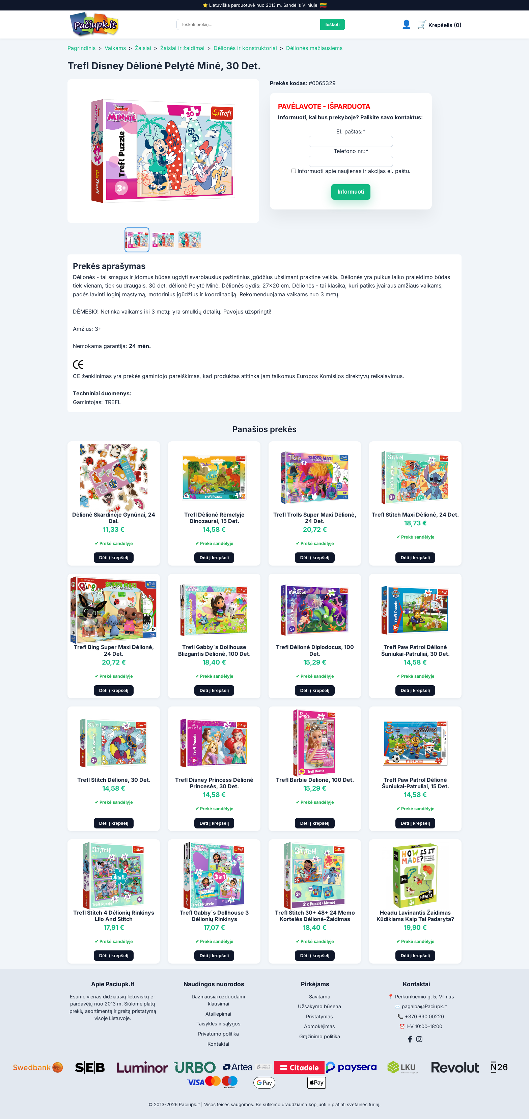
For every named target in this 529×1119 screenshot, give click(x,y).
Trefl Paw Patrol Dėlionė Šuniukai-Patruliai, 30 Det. (415, 650)
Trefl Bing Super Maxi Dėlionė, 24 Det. (114, 650)
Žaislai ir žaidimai (182, 48)
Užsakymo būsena (319, 1006)
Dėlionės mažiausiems (314, 48)
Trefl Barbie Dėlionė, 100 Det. (315, 779)
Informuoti (350, 192)
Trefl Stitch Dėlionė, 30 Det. (113, 779)
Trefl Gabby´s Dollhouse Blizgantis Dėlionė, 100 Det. (214, 650)
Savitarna (319, 996)
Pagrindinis (81, 48)
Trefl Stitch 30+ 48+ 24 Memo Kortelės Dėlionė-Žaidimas (315, 915)
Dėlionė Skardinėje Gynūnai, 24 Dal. (113, 517)
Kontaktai (218, 1044)
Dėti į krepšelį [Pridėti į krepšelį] (114, 557)
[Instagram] (419, 1039)
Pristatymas (319, 1016)
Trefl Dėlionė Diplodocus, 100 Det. (315, 650)
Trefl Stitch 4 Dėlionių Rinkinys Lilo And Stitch (113, 915)
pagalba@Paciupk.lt (424, 1006)
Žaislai (143, 48)
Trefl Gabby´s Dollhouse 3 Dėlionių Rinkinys (214, 915)
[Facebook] (410, 1039)
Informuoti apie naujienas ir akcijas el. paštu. (354, 171)
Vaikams (115, 48)
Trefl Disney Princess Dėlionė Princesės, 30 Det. (214, 783)
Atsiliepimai (218, 1014)
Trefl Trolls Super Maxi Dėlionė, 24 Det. (314, 517)
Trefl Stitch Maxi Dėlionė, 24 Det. (415, 514)
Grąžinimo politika (319, 1036)
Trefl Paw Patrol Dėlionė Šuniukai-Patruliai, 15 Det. (415, 783)
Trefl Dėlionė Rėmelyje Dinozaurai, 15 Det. (214, 517)
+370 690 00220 (424, 1016)
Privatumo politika (218, 1034)
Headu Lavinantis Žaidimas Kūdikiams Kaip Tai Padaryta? (415, 915)
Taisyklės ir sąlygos (218, 1023)
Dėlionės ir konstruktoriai (245, 48)
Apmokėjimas (319, 1026)
